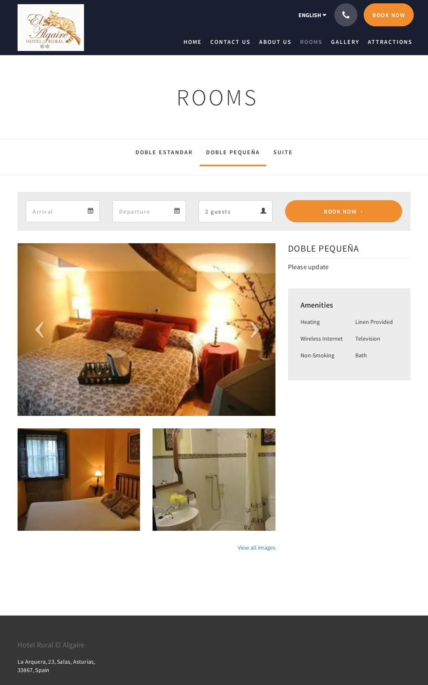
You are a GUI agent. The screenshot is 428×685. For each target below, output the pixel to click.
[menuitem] (194, 41)
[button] (37, 329)
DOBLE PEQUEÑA (233, 152)
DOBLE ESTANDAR (164, 152)
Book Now (340, 211)
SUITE (283, 152)
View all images (256, 547)
